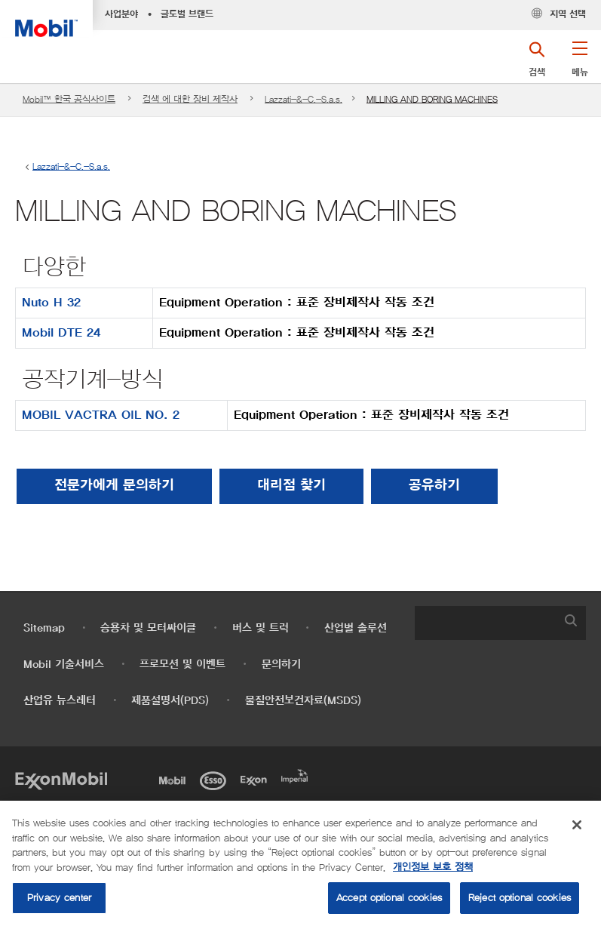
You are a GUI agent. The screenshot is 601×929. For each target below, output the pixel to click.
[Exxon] (256, 779)
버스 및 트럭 (260, 628)
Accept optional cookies (389, 897)
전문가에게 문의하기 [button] (114, 486)
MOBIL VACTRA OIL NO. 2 (100, 415)
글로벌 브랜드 (187, 14)
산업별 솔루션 (355, 628)
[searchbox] (485, 623)
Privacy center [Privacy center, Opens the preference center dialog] (59, 897)
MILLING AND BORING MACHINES (432, 99)
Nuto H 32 (51, 302)
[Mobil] (175, 779)
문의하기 (281, 664)
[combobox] (500, 623)
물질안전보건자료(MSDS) (303, 700)
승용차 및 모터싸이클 (148, 628)
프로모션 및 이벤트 (182, 664)
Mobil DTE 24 (61, 333)
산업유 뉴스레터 (59, 700)
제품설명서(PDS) (170, 700)
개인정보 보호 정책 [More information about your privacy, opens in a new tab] (433, 867)
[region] (300, 865)
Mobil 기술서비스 (63, 664)
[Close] (576, 824)
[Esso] (216, 779)
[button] (579, 64)
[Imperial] (297, 775)
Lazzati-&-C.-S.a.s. (303, 99)
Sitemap (44, 628)
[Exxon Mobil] (61, 779)
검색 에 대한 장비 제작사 (190, 99)
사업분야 (121, 14)
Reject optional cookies (519, 897)
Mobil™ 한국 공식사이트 (69, 99)
